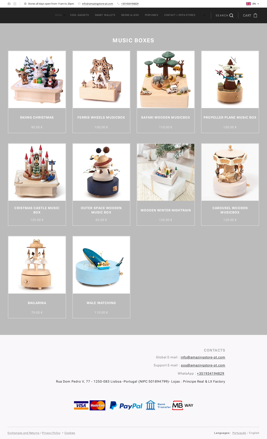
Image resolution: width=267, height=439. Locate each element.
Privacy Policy (51, 432)
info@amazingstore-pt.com (97, 3)
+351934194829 (129, 3)
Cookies (69, 432)
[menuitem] (151, 15)
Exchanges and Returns (24, 432)
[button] (224, 15)
